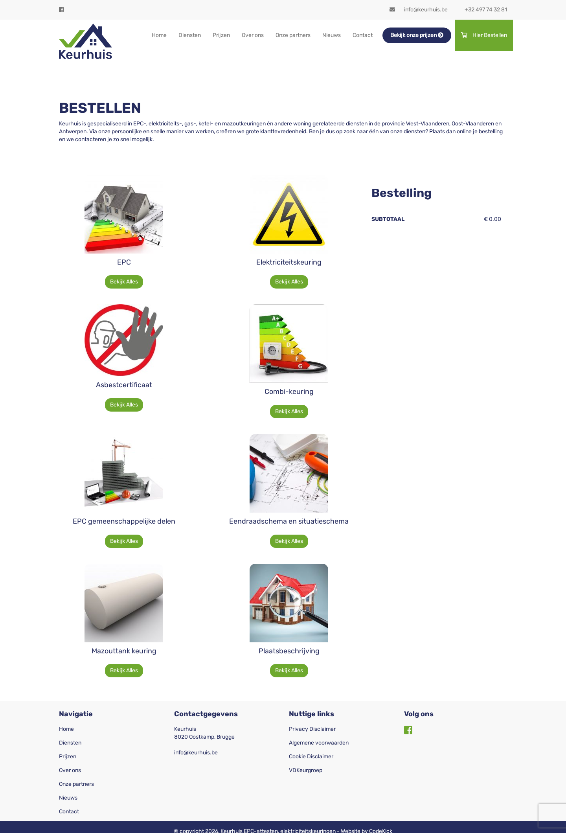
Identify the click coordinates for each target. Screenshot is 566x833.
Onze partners (293, 35)
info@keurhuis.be (419, 9)
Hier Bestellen (484, 35)
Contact (363, 35)
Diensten (189, 35)
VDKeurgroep (305, 770)
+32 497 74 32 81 (486, 9)
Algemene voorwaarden (319, 742)
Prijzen (221, 35)
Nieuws (331, 35)
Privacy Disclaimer (312, 729)
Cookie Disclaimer (311, 756)
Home (159, 35)
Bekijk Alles (124, 281)
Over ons (253, 35)
